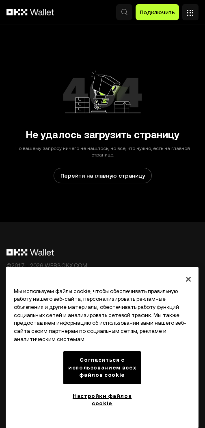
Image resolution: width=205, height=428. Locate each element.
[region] (102, 347)
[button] (124, 12)
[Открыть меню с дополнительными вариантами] (190, 10)
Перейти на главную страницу (102, 175)
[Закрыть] (188, 279)
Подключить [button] (157, 12)
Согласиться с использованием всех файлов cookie (102, 367)
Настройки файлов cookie (102, 399)
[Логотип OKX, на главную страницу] (30, 12)
